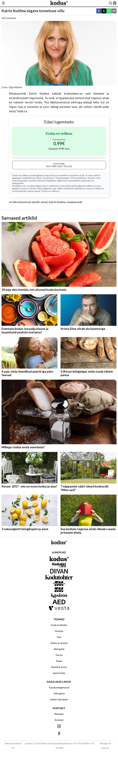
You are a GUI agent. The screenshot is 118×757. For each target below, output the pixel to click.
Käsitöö (91, 178)
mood (44, 202)
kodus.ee (54, 175)
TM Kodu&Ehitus (78, 178)
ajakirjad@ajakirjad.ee (62, 743)
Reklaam (59, 713)
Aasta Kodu (59, 672)
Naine (59, 660)
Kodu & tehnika (59, 624)
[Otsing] (110, 3)
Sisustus (59, 630)
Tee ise (59, 654)
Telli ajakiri (59, 693)
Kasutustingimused (59, 687)
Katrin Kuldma (57, 202)
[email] (114, 11)
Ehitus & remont (59, 642)
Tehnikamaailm (62, 178)
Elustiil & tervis (59, 666)
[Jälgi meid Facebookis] (59, 734)
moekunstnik (74, 202)
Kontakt (59, 719)
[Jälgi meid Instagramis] (59, 726)
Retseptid (59, 648)
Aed (98, 178)
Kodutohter (48, 178)
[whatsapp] (108, 11)
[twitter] (103, 11)
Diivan (39, 178)
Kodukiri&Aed (28, 178)
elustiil (35, 202)
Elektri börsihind (59, 699)
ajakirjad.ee (79, 188)
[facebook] (98, 11)
